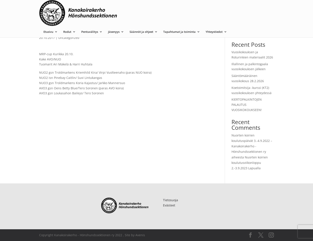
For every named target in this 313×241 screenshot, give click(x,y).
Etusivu (92, 7)
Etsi (268, 31)
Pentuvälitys (133, 7)
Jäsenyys (157, 7)
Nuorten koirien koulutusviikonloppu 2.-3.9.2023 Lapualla (249, 162)
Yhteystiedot (257, 7)
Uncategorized (68, 38)
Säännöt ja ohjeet (185, 7)
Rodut (111, 7)
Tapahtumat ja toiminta (223, 7)
